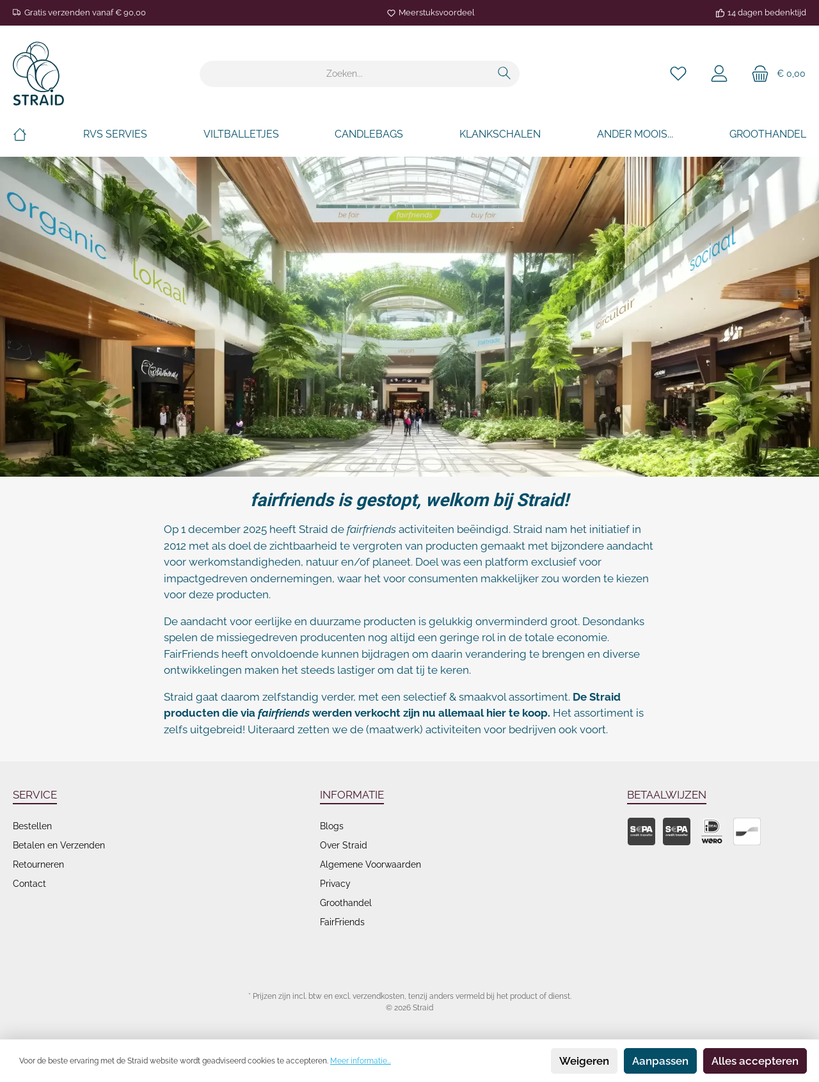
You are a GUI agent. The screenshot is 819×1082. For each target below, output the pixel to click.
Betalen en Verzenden (59, 845)
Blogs (332, 826)
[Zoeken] (504, 74)
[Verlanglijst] (678, 74)
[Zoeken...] (345, 74)
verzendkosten (378, 996)
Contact (29, 884)
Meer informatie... (360, 1060)
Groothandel (346, 903)
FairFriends (342, 922)
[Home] (20, 134)
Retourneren (38, 864)
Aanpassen (660, 1060)
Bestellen (32, 826)
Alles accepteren (755, 1060)
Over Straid (343, 845)
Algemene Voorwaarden (370, 864)
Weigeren (584, 1060)
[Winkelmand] (774, 74)
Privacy (335, 884)
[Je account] (719, 74)
